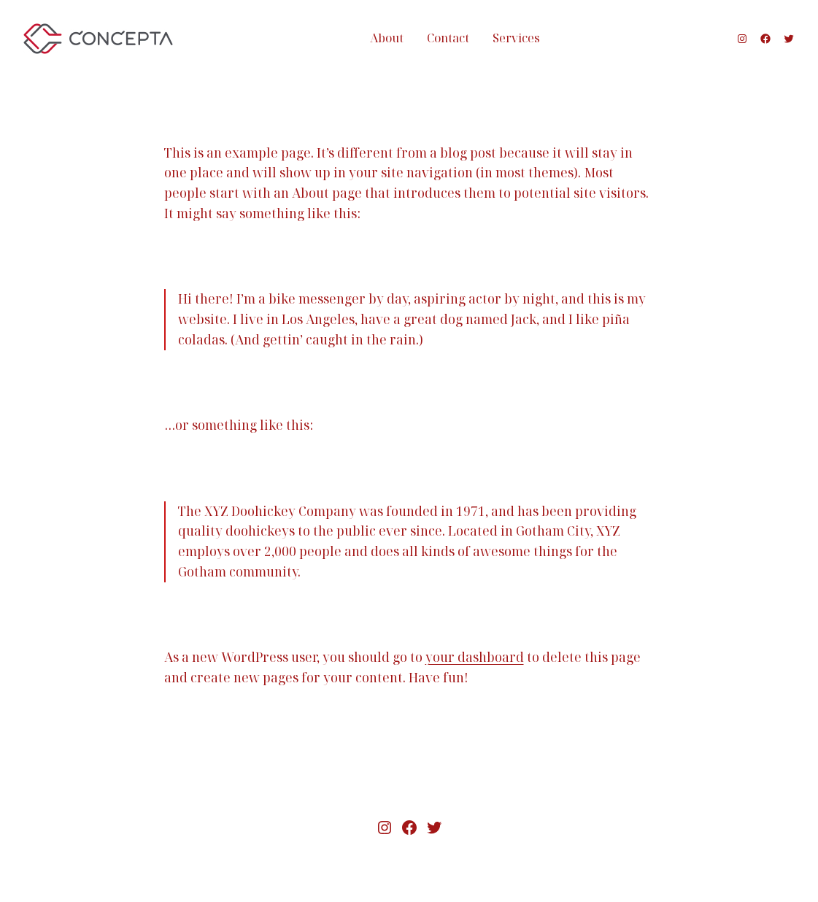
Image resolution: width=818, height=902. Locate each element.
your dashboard (474, 657)
